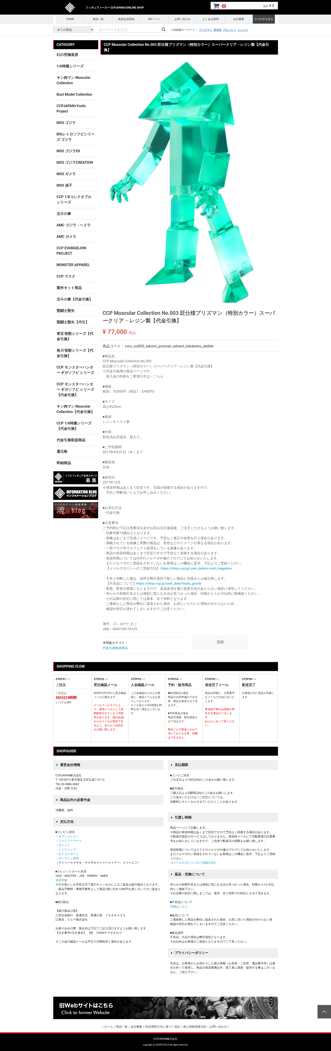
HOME (70, 19)
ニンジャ (242, 29)
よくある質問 (210, 19)
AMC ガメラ (66, 236)
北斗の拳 (64, 214)
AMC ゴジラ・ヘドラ (74, 225)
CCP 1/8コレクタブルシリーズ (74, 199)
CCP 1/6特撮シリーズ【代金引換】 (74, 426)
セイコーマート (68, 854)
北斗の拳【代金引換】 (75, 299)
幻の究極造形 (67, 55)
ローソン (64, 845)
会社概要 (238, 19)
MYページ (154, 19)
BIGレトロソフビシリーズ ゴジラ (76, 137)
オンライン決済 (68, 858)
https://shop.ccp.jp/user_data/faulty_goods (168, 583)
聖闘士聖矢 (66, 311)
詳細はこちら (179, 906)
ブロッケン (229, 29)
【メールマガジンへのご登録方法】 (193, 862)
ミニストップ (67, 849)
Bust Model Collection (74, 94)
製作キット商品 (69, 288)
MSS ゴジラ (66, 123)
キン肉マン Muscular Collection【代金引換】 (76, 409)
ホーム (108, 1026)
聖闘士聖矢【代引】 (73, 322)
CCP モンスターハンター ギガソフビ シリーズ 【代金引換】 (75, 389)
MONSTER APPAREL (73, 265)
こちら (158, 376)
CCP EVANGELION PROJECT (71, 251)
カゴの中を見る (263, 19)
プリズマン (205, 29)
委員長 (217, 29)
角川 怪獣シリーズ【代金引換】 (75, 353)
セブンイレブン (68, 836)
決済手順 (61, 880)
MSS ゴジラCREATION (75, 162)
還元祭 (62, 451)
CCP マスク (66, 276)
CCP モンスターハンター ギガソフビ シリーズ (75, 370)
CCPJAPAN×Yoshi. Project (72, 108)
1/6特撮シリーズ (70, 66)
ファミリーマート (70, 840)
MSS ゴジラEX (68, 151)
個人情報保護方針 (195, 1026)
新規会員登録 (126, 19)
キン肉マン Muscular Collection (74, 80)
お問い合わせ (182, 19)
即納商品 (64, 463)
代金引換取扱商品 (115, 648)
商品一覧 (98, 19)
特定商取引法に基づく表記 (162, 1026)
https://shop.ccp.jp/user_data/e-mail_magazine (196, 568)
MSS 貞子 (64, 185)
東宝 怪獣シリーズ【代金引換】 (75, 336)
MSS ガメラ (66, 174)
